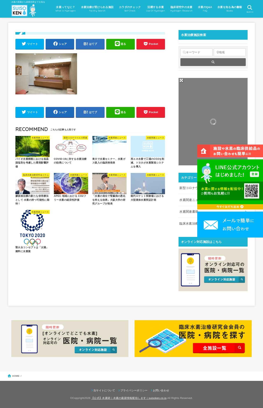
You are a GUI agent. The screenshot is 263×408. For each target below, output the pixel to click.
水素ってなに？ (65, 9)
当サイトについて (104, 390)
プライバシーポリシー (134, 390)
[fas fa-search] (213, 62)
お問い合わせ (161, 390)
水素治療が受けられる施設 (97, 9)
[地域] (230, 52)
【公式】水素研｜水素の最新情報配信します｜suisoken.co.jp (128, 398)
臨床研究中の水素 (181, 9)
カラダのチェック (130, 9)
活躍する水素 (155, 9)
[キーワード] (196, 52)
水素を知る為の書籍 (229, 9)
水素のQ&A (205, 9)
